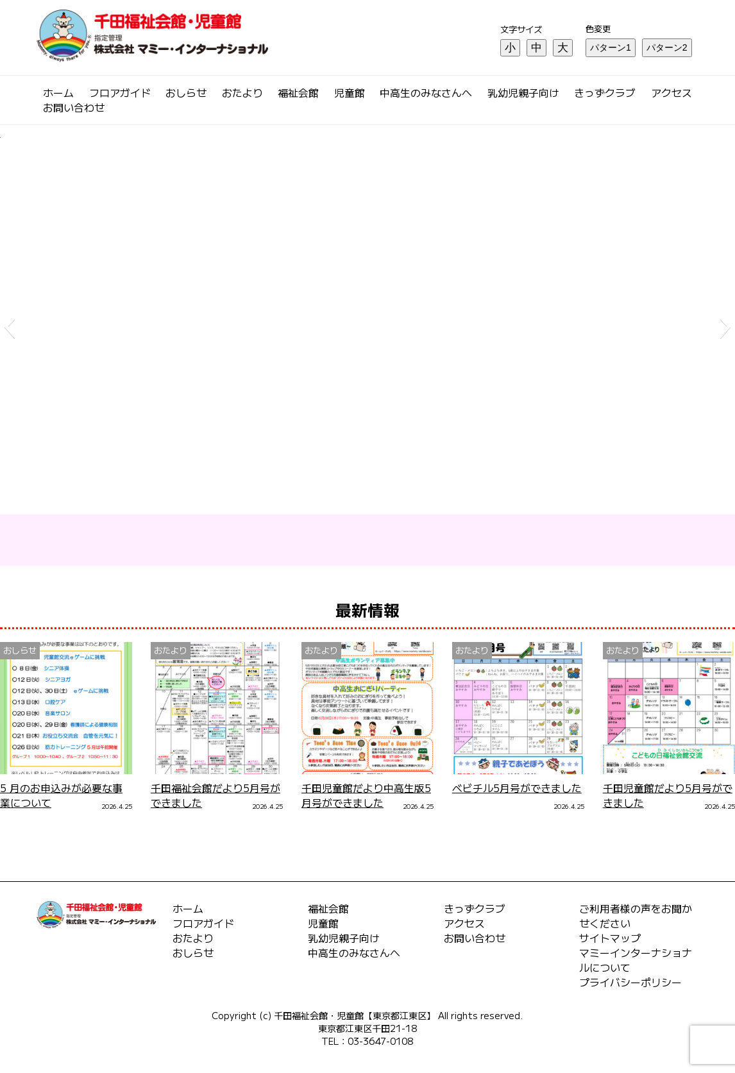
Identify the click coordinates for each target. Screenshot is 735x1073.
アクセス (671, 92)
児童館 (349, 92)
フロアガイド (120, 92)
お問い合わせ (74, 107)
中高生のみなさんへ (426, 92)
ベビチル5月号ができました (517, 788)
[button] (9, 326)
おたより (242, 92)
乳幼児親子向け (523, 92)
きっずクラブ (605, 92)
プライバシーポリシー (630, 982)
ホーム (58, 92)
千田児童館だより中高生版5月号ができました (366, 795)
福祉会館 (298, 92)
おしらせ (186, 92)
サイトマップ (610, 938)
